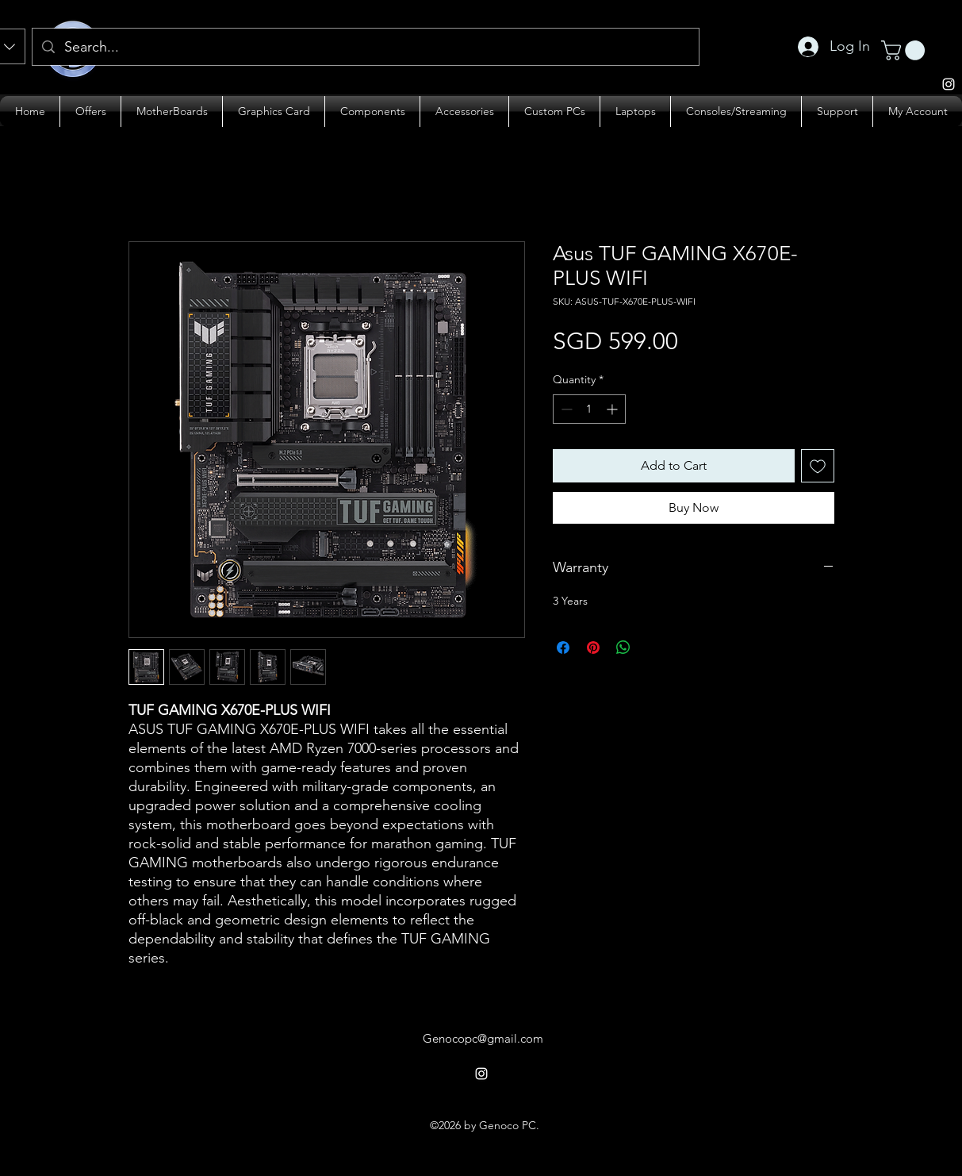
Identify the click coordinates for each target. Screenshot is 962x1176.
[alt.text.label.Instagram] (481, 1074)
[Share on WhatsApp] (623, 647)
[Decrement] (565, 409)
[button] (905, 50)
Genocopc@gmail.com (483, 1038)
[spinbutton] (589, 409)
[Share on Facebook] (563, 647)
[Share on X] (653, 647)
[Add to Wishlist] (817, 465)
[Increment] (613, 409)
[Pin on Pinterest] (593, 647)
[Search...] (364, 48)
